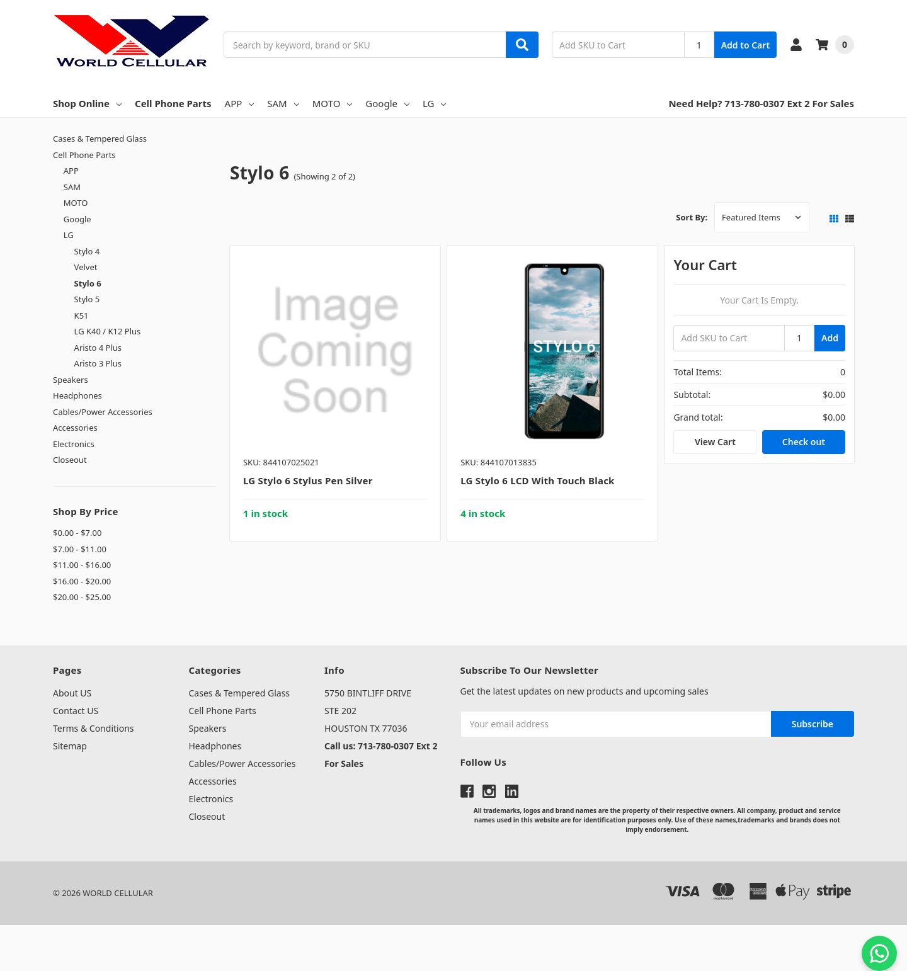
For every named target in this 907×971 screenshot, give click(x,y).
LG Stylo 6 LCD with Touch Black (537, 480)
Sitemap (70, 746)
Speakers (70, 379)
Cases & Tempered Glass (100, 138)
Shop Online (87, 103)
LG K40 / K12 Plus (107, 331)
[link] (453, 948)
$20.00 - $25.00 (82, 597)
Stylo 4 (87, 251)
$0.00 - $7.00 (77, 532)
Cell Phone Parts (173, 103)
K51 (81, 315)
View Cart (715, 442)
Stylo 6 (87, 283)
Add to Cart (745, 45)
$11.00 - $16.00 (82, 565)
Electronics (73, 444)
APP (239, 103)
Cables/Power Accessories (102, 411)
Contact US (75, 711)
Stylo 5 (87, 299)
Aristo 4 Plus (98, 347)
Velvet (86, 267)
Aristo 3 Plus (98, 363)
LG (434, 103)
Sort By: (691, 217)
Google (387, 103)
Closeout (70, 459)
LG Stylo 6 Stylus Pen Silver (308, 480)
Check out (803, 442)
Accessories (75, 427)
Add (829, 338)
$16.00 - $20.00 (82, 581)
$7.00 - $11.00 (79, 549)
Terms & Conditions (93, 728)
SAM (283, 103)
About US (72, 693)
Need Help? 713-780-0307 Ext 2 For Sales (761, 103)
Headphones (77, 395)
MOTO (332, 103)
